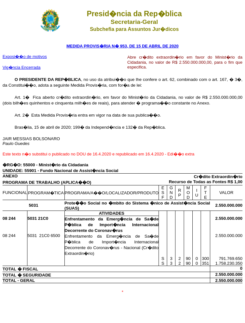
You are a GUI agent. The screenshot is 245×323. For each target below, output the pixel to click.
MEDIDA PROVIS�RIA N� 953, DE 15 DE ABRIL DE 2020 (122, 46)
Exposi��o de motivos (25, 56)
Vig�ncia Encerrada (22, 67)
